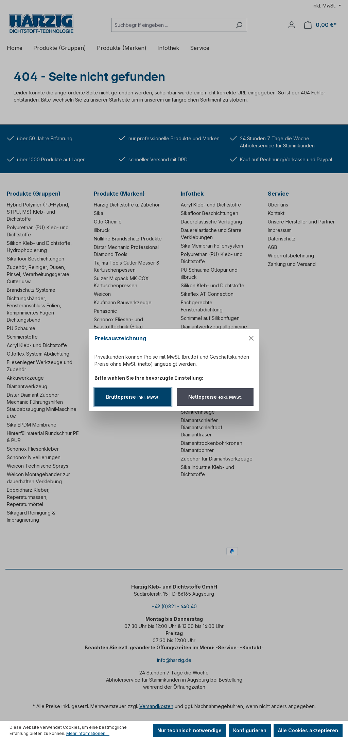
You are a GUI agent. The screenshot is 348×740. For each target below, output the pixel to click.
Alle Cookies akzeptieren (308, 730)
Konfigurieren (249, 730)
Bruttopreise (133, 397)
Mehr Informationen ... (87, 733)
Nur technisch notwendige (189, 730)
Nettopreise (215, 397)
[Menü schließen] (251, 338)
